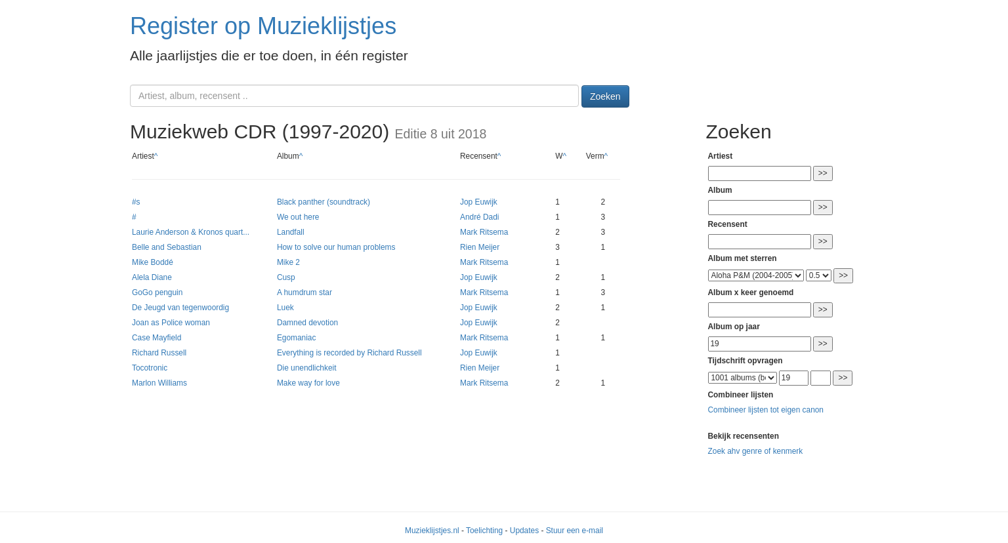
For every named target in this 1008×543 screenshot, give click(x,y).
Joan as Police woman (171, 322)
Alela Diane (152, 277)
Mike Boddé (152, 262)
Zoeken (605, 96)
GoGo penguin (157, 292)
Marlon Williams (159, 383)
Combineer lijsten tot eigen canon (766, 409)
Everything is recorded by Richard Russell (349, 352)
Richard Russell (159, 352)
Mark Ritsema (484, 232)
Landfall (290, 232)
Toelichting (484, 530)
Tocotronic (149, 367)
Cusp (286, 277)
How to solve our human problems (336, 247)
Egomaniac (296, 337)
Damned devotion (307, 322)
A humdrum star (304, 292)
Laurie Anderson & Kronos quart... (190, 232)
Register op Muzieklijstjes (263, 25)
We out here (298, 217)
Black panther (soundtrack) (323, 202)
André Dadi (479, 217)
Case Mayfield (156, 337)
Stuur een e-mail (574, 530)
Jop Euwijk (478, 202)
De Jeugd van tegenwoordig (180, 307)
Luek (285, 307)
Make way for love (308, 383)
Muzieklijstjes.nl (432, 530)
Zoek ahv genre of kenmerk (755, 451)
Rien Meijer (479, 247)
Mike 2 (288, 262)
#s (136, 202)
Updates (524, 530)
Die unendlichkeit (307, 367)
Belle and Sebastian (166, 247)
